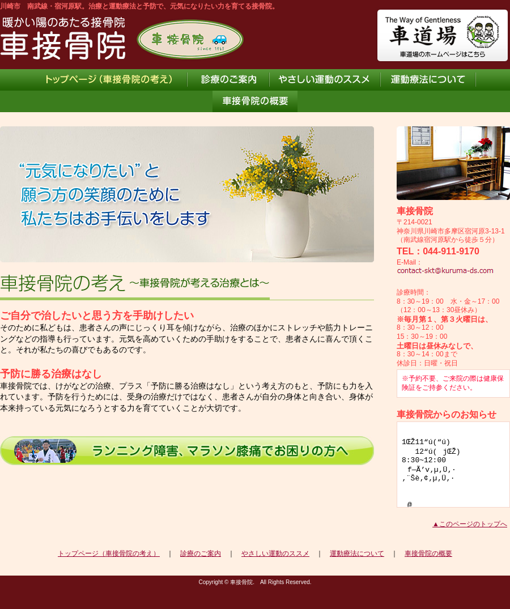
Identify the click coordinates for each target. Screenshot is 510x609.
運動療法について (357, 553)
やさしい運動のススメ (275, 553)
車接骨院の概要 (428, 553)
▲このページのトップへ (469, 524)
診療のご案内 (200, 553)
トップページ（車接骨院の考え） (109, 553)
